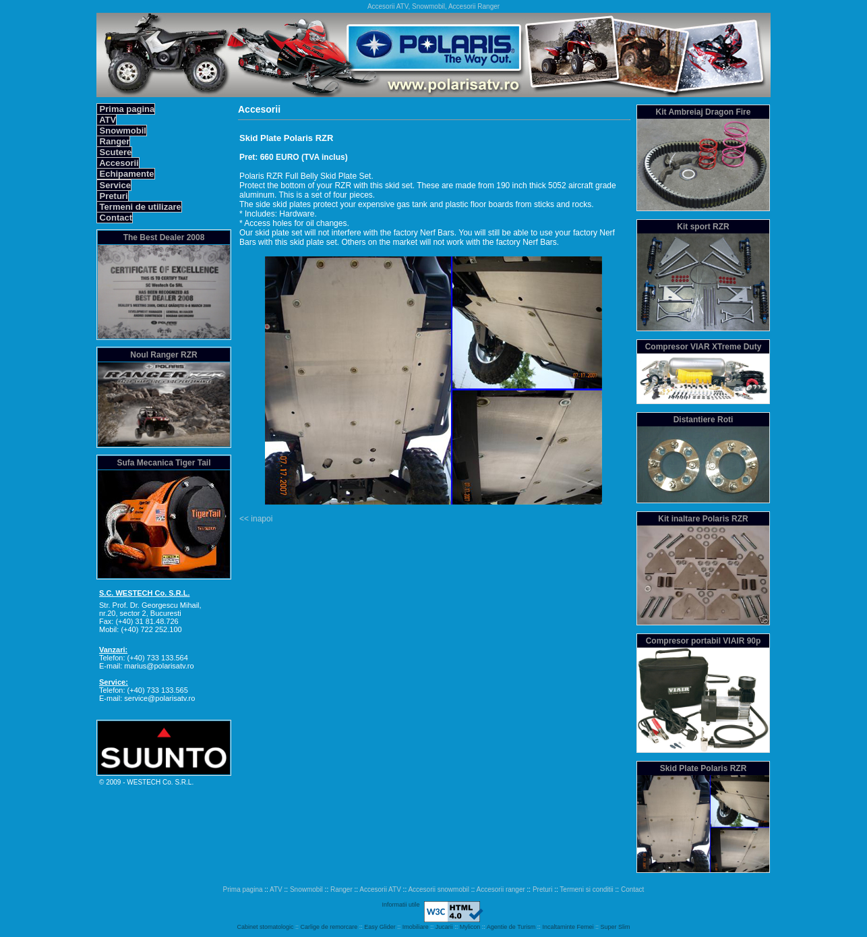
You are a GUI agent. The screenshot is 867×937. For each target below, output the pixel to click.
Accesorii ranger (501, 889)
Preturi (112, 196)
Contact (114, 217)
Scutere (114, 152)
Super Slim (615, 927)
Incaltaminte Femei (567, 927)
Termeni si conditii (586, 889)
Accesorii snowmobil (438, 889)
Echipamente (125, 174)
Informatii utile (400, 904)
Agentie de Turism (511, 927)
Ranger (113, 141)
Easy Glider (380, 927)
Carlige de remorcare (329, 927)
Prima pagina (125, 109)
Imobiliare (415, 927)
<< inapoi (255, 518)
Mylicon (470, 927)
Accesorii (118, 163)
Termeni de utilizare (139, 207)
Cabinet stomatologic (265, 927)
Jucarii (444, 927)
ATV (106, 120)
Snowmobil (121, 130)
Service (114, 185)
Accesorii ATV (380, 889)
